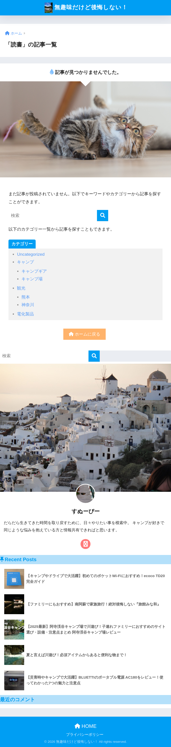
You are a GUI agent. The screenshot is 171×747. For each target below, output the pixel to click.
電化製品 (25, 314)
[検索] (102, 215)
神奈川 (27, 304)
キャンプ (25, 262)
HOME (86, 726)
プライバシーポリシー (84, 735)
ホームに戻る (84, 334)
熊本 (25, 297)
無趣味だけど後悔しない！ (86, 7)
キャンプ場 (32, 279)
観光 (21, 288)
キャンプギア (34, 271)
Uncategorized (30, 254)
